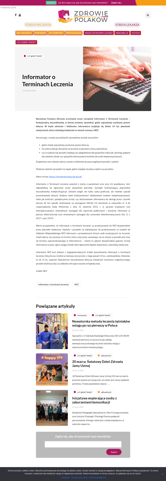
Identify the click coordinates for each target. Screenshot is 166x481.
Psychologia (73, 33)
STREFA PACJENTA (38, 24)
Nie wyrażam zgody (79, 477)
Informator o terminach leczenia (53, 284)
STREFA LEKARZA (127, 24)
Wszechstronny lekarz (99, 33)
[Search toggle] (148, 15)
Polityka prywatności (97, 477)
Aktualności (24, 33)
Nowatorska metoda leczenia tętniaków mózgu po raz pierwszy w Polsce (101, 325)
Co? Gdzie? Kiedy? (26, 42)
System (135, 33)
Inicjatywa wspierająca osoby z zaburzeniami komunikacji (94, 402)
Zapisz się (116, 2)
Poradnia (40, 33)
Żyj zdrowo (56, 33)
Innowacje (122, 33)
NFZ (77, 284)
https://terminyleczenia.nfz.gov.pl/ (65, 176)
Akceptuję (65, 477)
